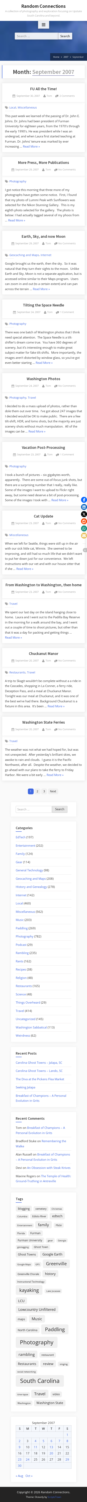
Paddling (22, 928)
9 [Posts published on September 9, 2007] (20, 1447)
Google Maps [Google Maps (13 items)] (24, 1264)
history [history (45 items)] (50, 1273)
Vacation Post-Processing (43, 447)
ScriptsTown (54, 1497)
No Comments (67, 169)
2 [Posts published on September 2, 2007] (20, 1441)
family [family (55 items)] (43, 1224)
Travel (32, 397)
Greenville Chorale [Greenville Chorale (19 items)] (28, 1274)
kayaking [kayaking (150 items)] (29, 1290)
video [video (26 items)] (56, 1394)
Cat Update (43, 516)
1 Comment (67, 312)
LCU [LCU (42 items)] (21, 1300)
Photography (17, 181)
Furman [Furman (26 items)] (35, 1233)
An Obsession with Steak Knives (48, 1168)
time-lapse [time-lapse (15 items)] (22, 1394)
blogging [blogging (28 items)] (24, 1208)
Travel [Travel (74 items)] (39, 1393)
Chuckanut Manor (43, 653)
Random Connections (43, 6)
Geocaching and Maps (24, 255)
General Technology (29, 870)
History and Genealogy (31, 887)
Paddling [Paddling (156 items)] (55, 1329)
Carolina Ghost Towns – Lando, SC (39, 1071)
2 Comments (67, 96)
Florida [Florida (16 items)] (21, 1233)
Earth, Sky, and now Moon (43, 236)
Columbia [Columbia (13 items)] (22, 1216)
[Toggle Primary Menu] (43, 25)
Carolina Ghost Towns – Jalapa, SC (39, 1063)
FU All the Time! (43, 88)
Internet (46, 255)
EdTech (20, 837)
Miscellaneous (27, 107)
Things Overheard (28, 1002)
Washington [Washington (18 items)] (24, 1403)
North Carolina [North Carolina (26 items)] (27, 1330)
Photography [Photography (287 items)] (36, 1342)
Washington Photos (43, 378)
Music (20, 920)
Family (20, 854)
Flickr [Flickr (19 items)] (59, 1225)
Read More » (31, 146)
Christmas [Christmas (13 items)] (57, 1208)
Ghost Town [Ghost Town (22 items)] (41, 1247)
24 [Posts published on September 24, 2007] (27, 1459)
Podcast (21, 945)
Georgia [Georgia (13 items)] (62, 1240)
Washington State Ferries (43, 722)
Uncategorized (25, 1019)
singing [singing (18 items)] (64, 1364)
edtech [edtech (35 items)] (57, 1216)
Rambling (22, 953)
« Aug (19, 1476)
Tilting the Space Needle (43, 305)
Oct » (28, 1476)
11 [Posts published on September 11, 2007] (35, 1447)
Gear (19, 862)
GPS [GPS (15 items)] (37, 1264)
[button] (84, 500)
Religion (21, 978)
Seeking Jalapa (25, 1087)
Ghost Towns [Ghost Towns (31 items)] (27, 1254)
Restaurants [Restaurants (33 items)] (27, 1364)
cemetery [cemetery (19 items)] (41, 1208)
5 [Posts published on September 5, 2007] (43, 1441)
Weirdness (23, 1035)
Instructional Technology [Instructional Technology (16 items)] (30, 1281)
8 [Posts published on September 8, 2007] (67, 1441)
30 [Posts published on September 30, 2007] (20, 1466)
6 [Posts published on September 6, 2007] (51, 1441)
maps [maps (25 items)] (21, 1319)
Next (53, 791)
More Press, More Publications (43, 162)
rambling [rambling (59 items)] (27, 1354)
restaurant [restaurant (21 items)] (47, 1355)
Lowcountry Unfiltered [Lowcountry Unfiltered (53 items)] (37, 1309)
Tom (49, 96)
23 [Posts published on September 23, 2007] (20, 1459)
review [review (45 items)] (48, 1363)
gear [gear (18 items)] (50, 1240)
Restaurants (17, 672)
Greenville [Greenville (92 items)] (56, 1263)
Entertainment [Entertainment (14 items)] (24, 1225)
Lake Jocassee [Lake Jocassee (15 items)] (53, 1291)
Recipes (21, 969)
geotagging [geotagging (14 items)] (23, 1247)
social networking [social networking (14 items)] (26, 1371)
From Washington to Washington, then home (43, 584)
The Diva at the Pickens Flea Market (40, 1079)
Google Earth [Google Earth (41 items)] (52, 1254)
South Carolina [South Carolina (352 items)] (40, 1381)
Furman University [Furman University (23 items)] (30, 1240)
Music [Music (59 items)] (37, 1318)
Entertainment (25, 845)
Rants (19, 961)
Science (21, 994)
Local (12, 107)
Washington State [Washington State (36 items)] (49, 1403)
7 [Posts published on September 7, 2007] (59, 1441)
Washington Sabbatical (31, 1027)
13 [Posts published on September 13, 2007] (51, 1447)
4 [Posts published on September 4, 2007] (35, 1441)
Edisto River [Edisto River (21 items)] (39, 1216)
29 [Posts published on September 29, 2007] (67, 1459)
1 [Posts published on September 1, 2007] (67, 1435)
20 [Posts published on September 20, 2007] (51, 1453)
